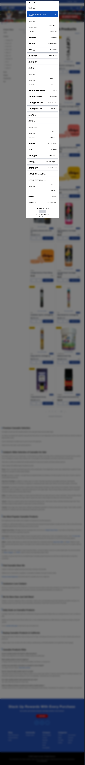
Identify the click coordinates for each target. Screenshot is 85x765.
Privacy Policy (39, 216)
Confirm (42, 211)
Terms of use (48, 216)
